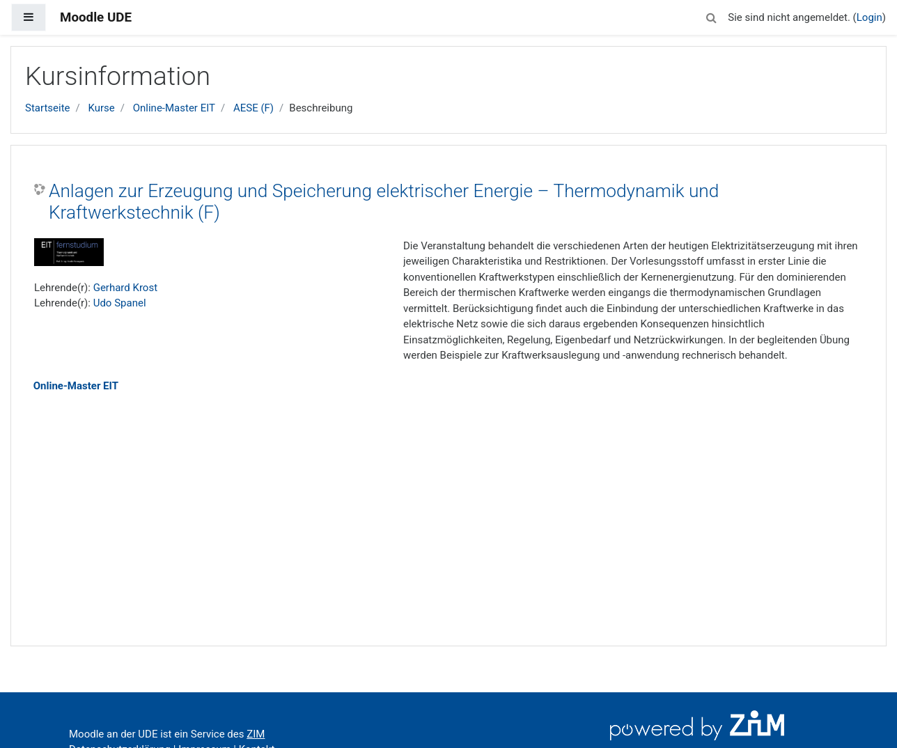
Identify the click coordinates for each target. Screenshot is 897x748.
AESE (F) (253, 108)
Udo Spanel (119, 303)
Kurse (101, 108)
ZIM (256, 734)
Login (869, 17)
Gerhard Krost (125, 287)
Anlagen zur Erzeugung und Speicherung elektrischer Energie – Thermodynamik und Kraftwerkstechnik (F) (384, 202)
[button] (711, 15)
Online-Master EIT (174, 108)
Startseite (47, 108)
